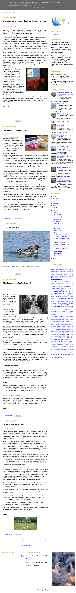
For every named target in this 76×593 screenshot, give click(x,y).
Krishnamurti (60, 311)
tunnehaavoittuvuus (62, 339)
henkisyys (71, 285)
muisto (67, 319)
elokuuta (56, 223)
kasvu (62, 301)
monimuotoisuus (55, 319)
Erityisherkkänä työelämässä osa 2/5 (17, 130)
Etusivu (25, 540)
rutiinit (55, 327)
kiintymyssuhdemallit (61, 304)
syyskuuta (57, 221)
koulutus (53, 311)
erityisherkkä (68, 280)
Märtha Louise (66, 321)
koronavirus (67, 309)
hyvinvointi (54, 293)
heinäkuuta (57, 226)
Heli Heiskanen (63, 285)
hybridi (72, 291)
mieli (52, 318)
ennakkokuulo (63, 277)
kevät (55, 304)
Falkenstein (68, 281)
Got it (42, 8)
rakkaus (66, 324)
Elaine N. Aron (69, 272)
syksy (63, 332)
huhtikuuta (57, 233)
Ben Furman (61, 271)
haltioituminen (58, 283)
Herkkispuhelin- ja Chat (57, 286)
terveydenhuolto (54, 337)
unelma (53, 344)
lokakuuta (57, 219)
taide (68, 334)
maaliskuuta (57, 251)
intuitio (57, 296)
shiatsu (71, 329)
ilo (72, 295)
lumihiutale (58, 313)
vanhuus (71, 346)
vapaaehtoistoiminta (56, 347)
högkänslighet (69, 293)
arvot (56, 271)
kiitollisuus (68, 304)
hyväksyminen (61, 293)
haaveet (53, 283)
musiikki (71, 319)
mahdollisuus (54, 314)
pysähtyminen (57, 324)
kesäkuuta (57, 228)
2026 (54, 196)
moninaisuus (62, 319)
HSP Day (69, 288)
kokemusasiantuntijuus (56, 308)
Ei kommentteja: (8, 121)
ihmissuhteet (54, 295)
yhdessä (71, 352)
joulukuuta (57, 214)
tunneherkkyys (70, 339)
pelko (72, 323)
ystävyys (57, 357)
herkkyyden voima (68, 286)
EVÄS (56, 281)
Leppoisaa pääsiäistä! (11, 227)
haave (72, 281)
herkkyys (53, 288)
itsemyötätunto (66, 296)
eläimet (66, 274)
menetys (71, 314)
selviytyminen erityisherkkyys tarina (62, 329)
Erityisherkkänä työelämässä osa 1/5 (17, 283)
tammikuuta (57, 255)
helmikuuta (57, 253)
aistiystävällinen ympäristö (57, 269)
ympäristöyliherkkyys (69, 356)
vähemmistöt (66, 352)
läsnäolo (71, 313)
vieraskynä (58, 349)
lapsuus (53, 313)
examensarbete (61, 281)
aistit (72, 268)
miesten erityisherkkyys (61, 318)
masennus (60, 314)
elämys (71, 274)
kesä (52, 304)
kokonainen (71, 308)
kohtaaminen (70, 306)
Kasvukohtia (67, 301)
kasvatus (58, 301)
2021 (54, 208)
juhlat (63, 299)
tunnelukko (53, 341)
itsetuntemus (60, 298)
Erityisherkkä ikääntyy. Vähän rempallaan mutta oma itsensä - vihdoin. (65, 94)
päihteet (62, 324)
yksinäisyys (70, 354)
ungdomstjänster (59, 344)
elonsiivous (59, 274)
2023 (54, 203)
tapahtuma (53, 336)
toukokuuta (57, 230)
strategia (67, 331)
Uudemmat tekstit (8, 540)
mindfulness (70, 318)
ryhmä (58, 327)
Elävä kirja (71, 276)
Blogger (47, 589)
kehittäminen (64, 303)
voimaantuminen (58, 351)
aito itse (71, 269)
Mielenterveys (70, 316)
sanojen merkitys (67, 327)
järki (72, 299)
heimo (72, 283)
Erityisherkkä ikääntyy (63, 114)
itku (61, 296)
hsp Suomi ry (64, 290)
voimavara (71, 351)
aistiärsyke (65, 269)
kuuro (69, 311)
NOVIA (72, 321)
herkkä (57, 288)
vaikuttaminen (54, 346)
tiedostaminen (62, 337)
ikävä (64, 295)
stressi (71, 331)
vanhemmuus (63, 346)
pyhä (52, 324)
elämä (61, 276)
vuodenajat (53, 352)
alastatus (53, 271)
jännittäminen (68, 299)
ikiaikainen (60, 295)
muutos (53, 321)
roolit (72, 326)
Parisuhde (68, 323)
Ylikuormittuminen (55, 356)
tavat (64, 336)
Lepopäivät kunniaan (62, 146)
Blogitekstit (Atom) (27, 545)
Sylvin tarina (60, 125)
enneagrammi (70, 277)
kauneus (59, 303)
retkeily (64, 326)
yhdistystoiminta (60, 354)
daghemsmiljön (63, 272)
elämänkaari (66, 276)
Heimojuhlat (54, 285)
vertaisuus (53, 349)
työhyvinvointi (54, 342)
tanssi (72, 334)
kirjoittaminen (64, 306)
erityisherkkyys (57, 280)
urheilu (66, 344)
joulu (60, 299)
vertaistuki (71, 347)
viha (66, 349)
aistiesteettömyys (65, 268)
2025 (54, 198)
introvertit (53, 296)
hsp (65, 288)
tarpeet (60, 336)
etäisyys (53, 281)
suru (59, 332)
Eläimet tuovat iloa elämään (13, 425)
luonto (62, 313)
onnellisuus (62, 323)
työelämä (71, 341)
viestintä (63, 349)
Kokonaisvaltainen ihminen (57, 309)
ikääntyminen (69, 295)
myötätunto (58, 321)
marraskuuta (57, 216)
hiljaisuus (61, 288)
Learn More (35, 8)
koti (72, 309)
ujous (72, 342)
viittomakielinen (70, 349)
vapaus (64, 347)
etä (72, 280)
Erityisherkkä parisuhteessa (64, 104)
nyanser (53, 323)
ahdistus (53, 268)
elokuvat (53, 274)
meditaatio (67, 314)
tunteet (59, 341)
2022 (54, 205)
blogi (65, 271)
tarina (57, 336)
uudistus (71, 344)
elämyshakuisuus (55, 276)
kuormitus (65, 311)
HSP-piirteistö (66, 291)
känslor (71, 311)
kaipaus (53, 301)
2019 (54, 212)
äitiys (60, 357)
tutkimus (65, 341)
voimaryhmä (65, 351)
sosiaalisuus (61, 331)
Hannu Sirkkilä (66, 283)
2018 (54, 258)
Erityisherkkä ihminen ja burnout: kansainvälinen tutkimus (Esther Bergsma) (64, 180)
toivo (52, 339)
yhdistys (53, 354)
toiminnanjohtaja (70, 337)
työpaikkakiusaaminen (62, 342)
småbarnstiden (54, 331)
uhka (69, 342)
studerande (53, 332)
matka (63, 314)
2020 (54, 210)
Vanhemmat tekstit (43, 540)
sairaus (61, 327)
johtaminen (56, 299)
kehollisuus (70, 303)
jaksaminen (67, 298)
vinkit (52, 351)
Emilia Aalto (54, 277)
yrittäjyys (53, 357)
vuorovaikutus (60, 352)
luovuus (66, 313)
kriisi (56, 311)
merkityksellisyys (55, 316)
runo (52, 327)
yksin (66, 354)
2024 (54, 201)
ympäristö (62, 356)
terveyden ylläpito (69, 336)
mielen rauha (62, 316)
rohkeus (68, 326)
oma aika (57, 323)
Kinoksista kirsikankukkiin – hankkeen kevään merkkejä (24, 21)
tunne (55, 339)
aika (58, 268)
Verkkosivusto (54, 34)
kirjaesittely (58, 306)
